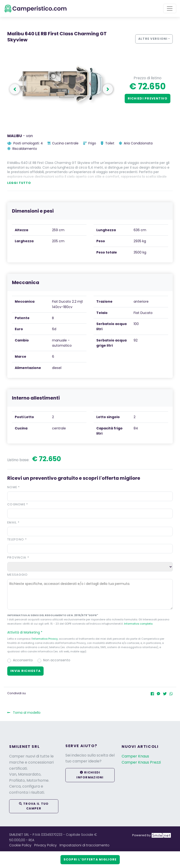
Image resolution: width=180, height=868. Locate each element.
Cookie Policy (20, 845)
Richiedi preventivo (147, 98)
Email (13, 522)
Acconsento (23, 660)
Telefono (17, 539)
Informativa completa (138, 624)
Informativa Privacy (45, 639)
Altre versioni (153, 39)
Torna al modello (24, 712)
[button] (90, 632)
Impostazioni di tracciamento (84, 845)
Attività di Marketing (27, 632)
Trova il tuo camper (34, 806)
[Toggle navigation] (169, 8)
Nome (13, 487)
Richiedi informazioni (89, 774)
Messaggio (17, 575)
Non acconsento (56, 660)
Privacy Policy (45, 845)
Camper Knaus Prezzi (141, 762)
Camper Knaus (135, 756)
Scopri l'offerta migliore (90, 859)
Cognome (17, 504)
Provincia (18, 557)
